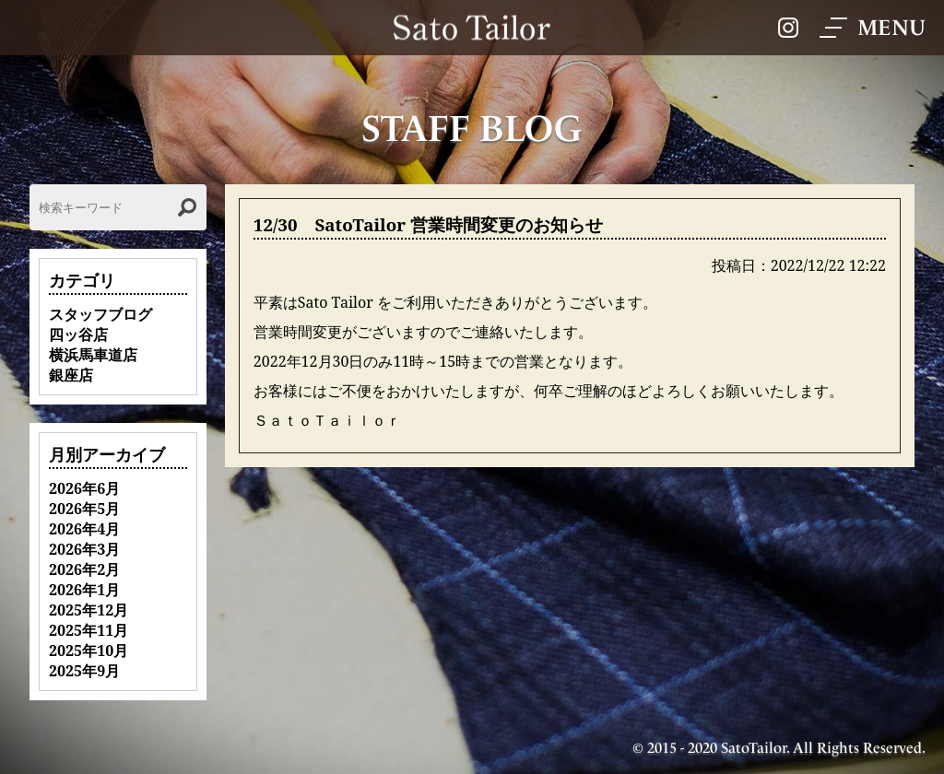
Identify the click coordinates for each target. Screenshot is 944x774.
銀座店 (71, 375)
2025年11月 (88, 630)
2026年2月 (84, 569)
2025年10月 (88, 650)
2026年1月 (84, 590)
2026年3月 (84, 549)
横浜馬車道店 (93, 355)
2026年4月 (84, 529)
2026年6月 (84, 488)
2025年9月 (84, 671)
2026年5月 (84, 508)
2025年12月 (88, 610)
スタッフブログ (100, 314)
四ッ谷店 (78, 334)
